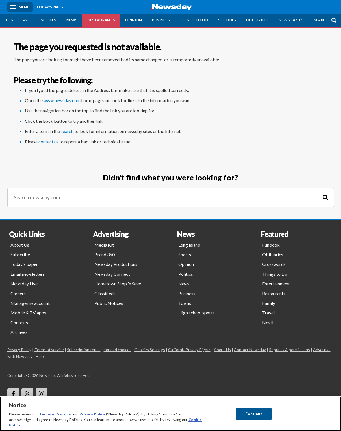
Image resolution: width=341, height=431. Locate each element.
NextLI (269, 322)
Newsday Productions (115, 264)
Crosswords (274, 264)
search (67, 131)
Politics (185, 274)
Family (268, 303)
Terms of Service (55, 414)
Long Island (18, 20)
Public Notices (108, 303)
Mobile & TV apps (28, 312)
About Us (19, 245)
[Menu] (20, 7)
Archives (18, 332)
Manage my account (30, 303)
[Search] (325, 197)
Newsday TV (291, 20)
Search (321, 20)
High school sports (196, 312)
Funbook (271, 245)
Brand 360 (104, 254)
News (71, 20)
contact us (48, 141)
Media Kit (104, 245)
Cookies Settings (149, 349)
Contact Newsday (250, 349)
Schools (227, 20)
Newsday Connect (112, 274)
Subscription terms (84, 349)
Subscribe (20, 254)
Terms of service (49, 349)
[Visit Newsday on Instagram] (41, 394)
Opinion (133, 20)
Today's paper (24, 264)
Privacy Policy (19, 349)
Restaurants (101, 20)
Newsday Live (24, 283)
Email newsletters (27, 274)
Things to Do (194, 20)
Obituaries (257, 20)
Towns (184, 303)
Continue (254, 414)
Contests (19, 322)
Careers (18, 293)
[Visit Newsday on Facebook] (13, 394)
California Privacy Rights (189, 349)
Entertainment (276, 283)
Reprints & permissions (289, 349)
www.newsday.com (62, 100)
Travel (268, 312)
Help (40, 356)
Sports (48, 20)
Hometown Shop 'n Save (117, 283)
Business (161, 20)
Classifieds (105, 293)
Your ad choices (117, 349)
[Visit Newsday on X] (27, 394)
